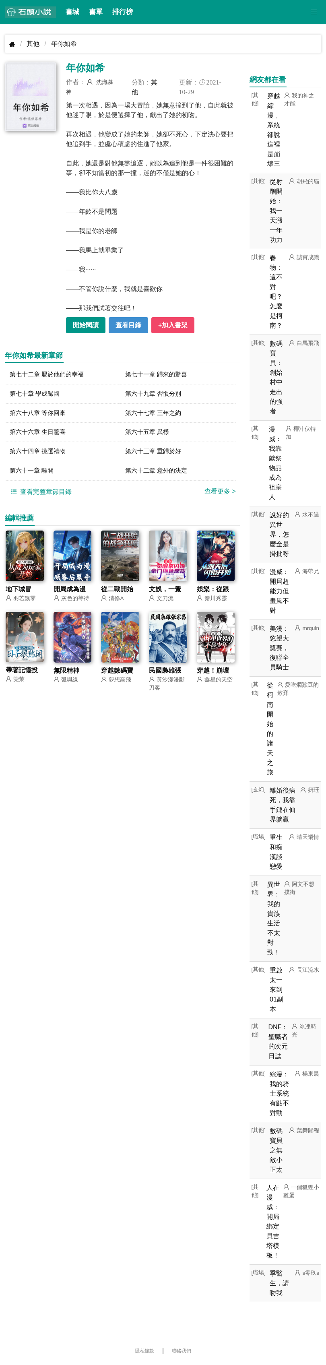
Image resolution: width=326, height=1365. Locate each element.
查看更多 (220, 494)
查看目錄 (128, 325)
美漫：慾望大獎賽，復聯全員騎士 (279, 648)
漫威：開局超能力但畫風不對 (279, 591)
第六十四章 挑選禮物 (39, 453)
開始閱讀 (86, 325)
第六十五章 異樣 (148, 433)
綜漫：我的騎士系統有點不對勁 (279, 1093)
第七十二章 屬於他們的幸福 (49, 374)
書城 (72, 12)
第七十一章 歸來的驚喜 (158, 374)
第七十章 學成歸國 (36, 394)
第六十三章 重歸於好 (155, 453)
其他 (33, 43)
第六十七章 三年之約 (155, 414)
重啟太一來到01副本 (276, 989)
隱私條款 (144, 1351)
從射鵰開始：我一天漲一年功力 (276, 210)
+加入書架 (173, 325)
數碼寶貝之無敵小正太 (276, 1150)
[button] (314, 12)
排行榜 (122, 12)
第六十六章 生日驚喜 (39, 433)
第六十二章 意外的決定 (158, 473)
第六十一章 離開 (33, 473)
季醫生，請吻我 (279, 1283)
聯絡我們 (181, 1351)
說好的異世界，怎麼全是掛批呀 (279, 534)
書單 (96, 12)
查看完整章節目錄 (40, 494)
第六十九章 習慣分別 (155, 394)
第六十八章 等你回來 (39, 414)
